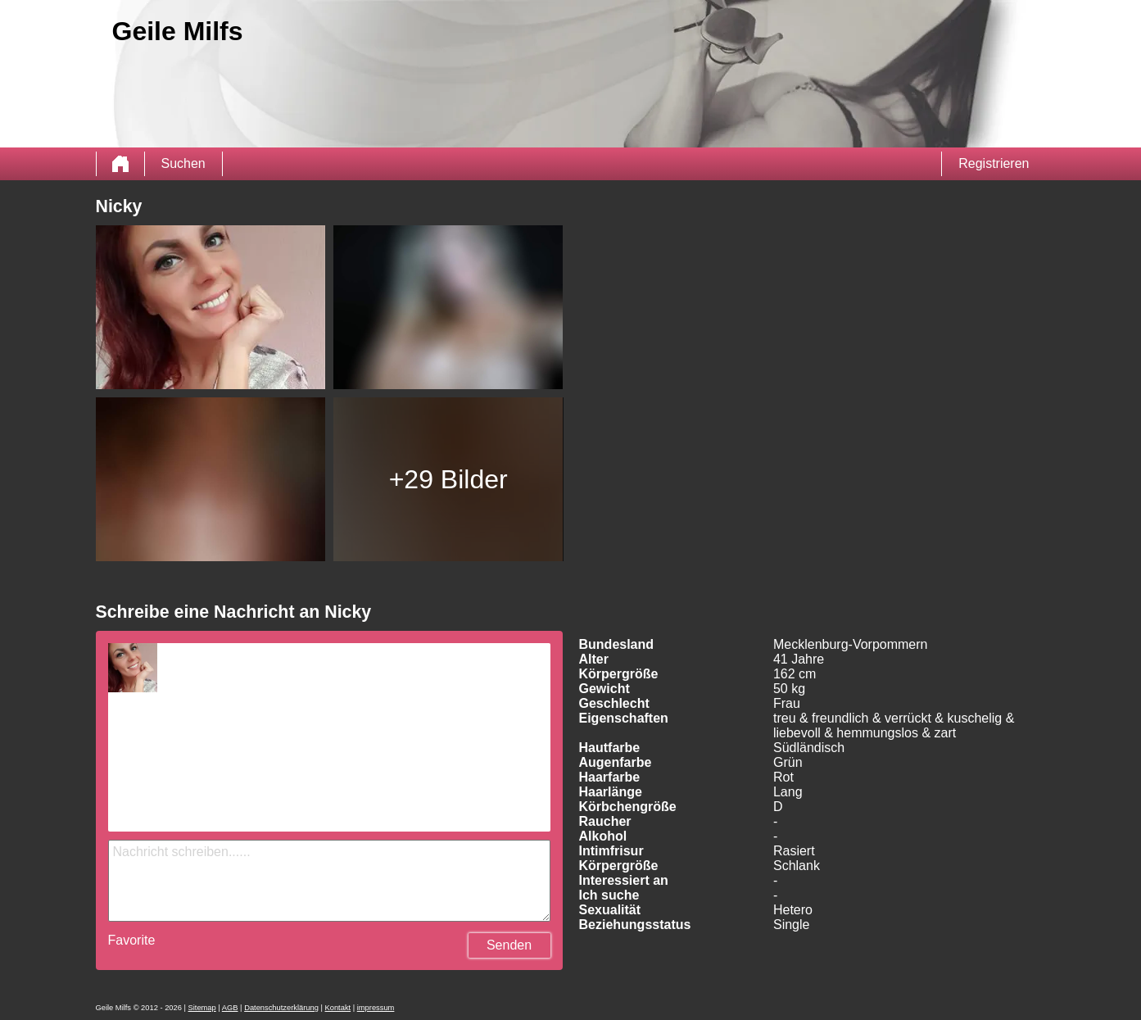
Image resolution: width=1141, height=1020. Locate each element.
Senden (509, 945)
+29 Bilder (448, 479)
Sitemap (202, 1008)
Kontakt (338, 1008)
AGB (230, 1008)
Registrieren (993, 163)
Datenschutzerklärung (281, 1008)
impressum (376, 1008)
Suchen (183, 163)
